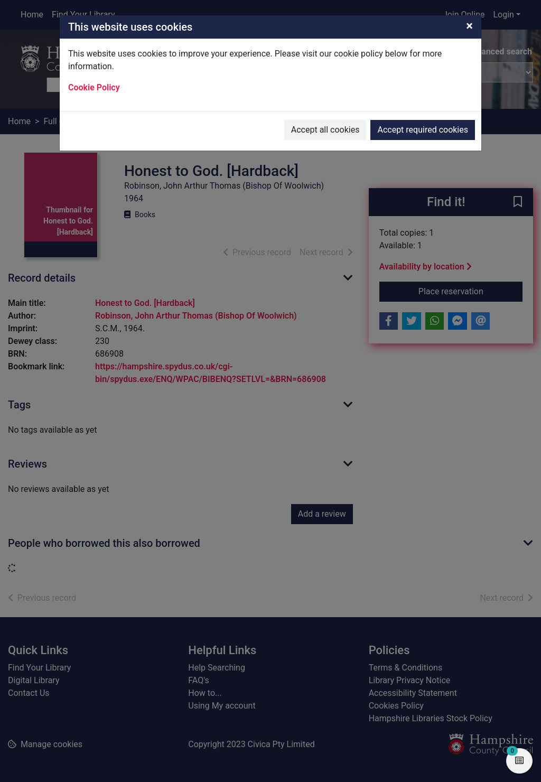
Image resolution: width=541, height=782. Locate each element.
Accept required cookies (422, 130)
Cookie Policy (94, 87)
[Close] (469, 26)
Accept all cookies (325, 130)
